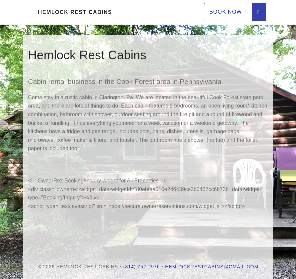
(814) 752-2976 (141, 266)
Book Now (225, 12)
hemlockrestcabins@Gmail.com (211, 266)
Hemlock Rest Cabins (75, 12)
